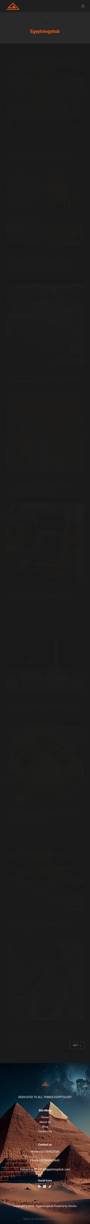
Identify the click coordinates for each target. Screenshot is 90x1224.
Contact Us (45, 1131)
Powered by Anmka (65, 1206)
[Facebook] (39, 1186)
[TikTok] (50, 1186)
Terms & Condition (34, 1219)
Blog (45, 1126)
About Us (45, 1122)
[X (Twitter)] (44, 1186)
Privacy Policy (58, 1219)
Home (45, 1117)
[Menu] (83, 6)
